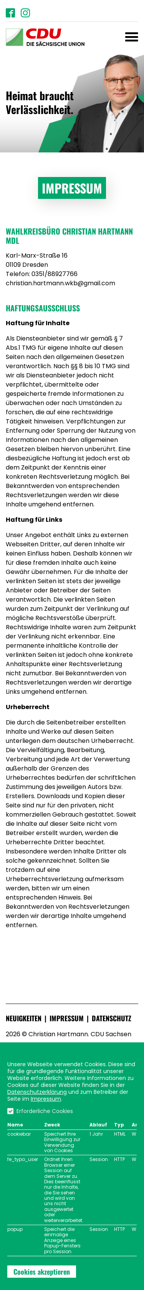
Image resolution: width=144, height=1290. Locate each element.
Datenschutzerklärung (37, 1092)
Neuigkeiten (23, 1018)
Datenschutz (111, 1018)
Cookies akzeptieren (41, 1272)
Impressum (67, 1018)
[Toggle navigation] (131, 37)
